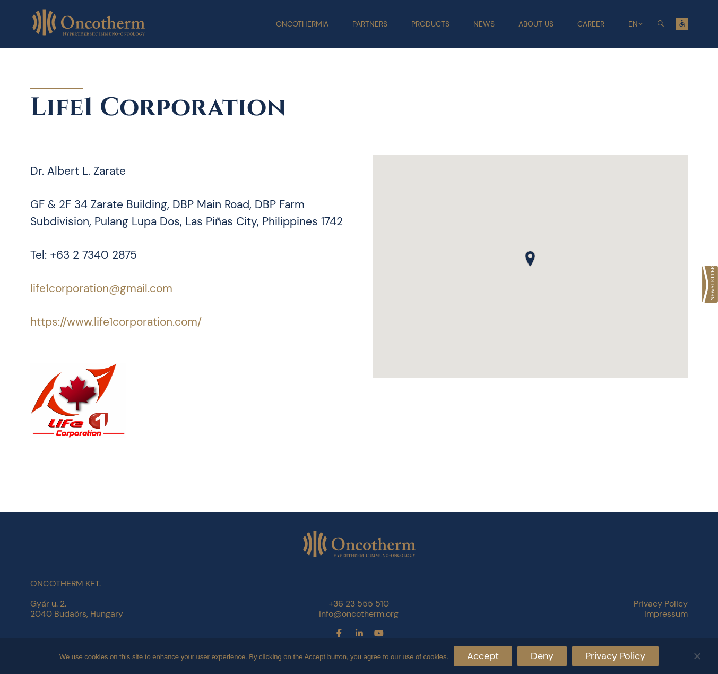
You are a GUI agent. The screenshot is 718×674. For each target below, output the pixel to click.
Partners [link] (369, 24)
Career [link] (590, 24)
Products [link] (430, 24)
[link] (710, 284)
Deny (542, 656)
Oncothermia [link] (302, 24)
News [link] (484, 24)
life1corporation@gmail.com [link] (101, 288)
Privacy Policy (615, 656)
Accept (483, 656)
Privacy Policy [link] (661, 603)
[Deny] (697, 655)
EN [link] (633, 24)
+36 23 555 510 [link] (358, 603)
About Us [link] (535, 24)
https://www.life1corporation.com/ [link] (116, 321)
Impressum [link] (666, 613)
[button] (530, 259)
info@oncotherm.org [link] (359, 613)
